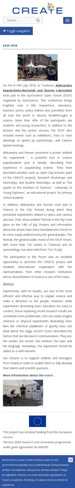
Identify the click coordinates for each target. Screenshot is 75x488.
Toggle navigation (16, 31)
